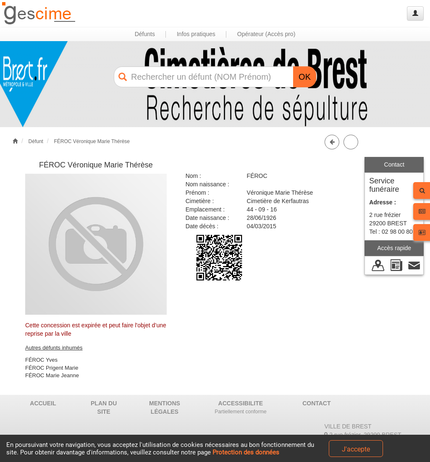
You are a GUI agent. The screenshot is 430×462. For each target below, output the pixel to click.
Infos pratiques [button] (196, 34)
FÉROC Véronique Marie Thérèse (92, 141)
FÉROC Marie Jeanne (52, 375)
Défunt (36, 141)
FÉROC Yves (41, 360)
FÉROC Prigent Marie (51, 368)
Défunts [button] (145, 34)
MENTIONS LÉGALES (164, 407)
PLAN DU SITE (104, 407)
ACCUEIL (43, 403)
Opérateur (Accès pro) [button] (266, 34)
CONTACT (316, 403)
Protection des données (245, 452)
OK (305, 76)
